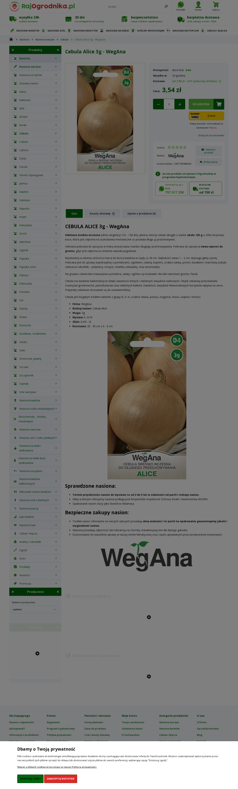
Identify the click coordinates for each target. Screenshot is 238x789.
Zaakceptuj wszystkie (60, 778)
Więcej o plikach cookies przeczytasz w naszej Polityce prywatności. (57, 767)
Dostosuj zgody (30, 778)
